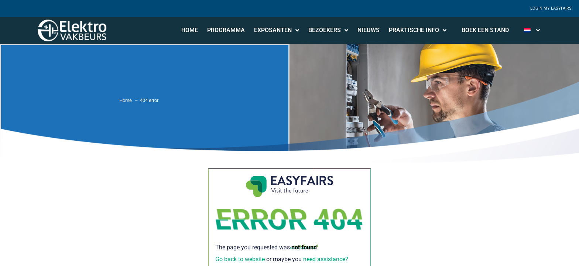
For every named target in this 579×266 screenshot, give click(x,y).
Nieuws (368, 30)
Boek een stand (485, 30)
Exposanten (276, 30)
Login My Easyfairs (551, 8)
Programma (226, 30)
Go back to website (240, 259)
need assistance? (325, 259)
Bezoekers (328, 30)
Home (189, 30)
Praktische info (417, 30)
